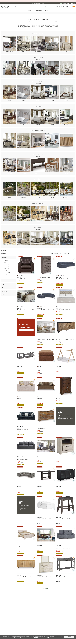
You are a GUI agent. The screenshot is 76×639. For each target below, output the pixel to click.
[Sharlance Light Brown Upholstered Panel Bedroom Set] (46, 338)
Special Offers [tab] (4, 291)
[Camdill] (66, 141)
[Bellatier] (38, 214)
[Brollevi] (38, 141)
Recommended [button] (66, 253)
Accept (69, 636)
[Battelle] (23, 166)
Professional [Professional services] (29, 10)
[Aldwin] (23, 69)
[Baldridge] (9, 166)
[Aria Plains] (9, 190)
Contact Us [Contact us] (73, 3)
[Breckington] (38, 166)
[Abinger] (23, 44)
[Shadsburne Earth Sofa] (46, 398)
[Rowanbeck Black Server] (65, 486)
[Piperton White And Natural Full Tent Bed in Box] (65, 366)
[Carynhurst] (52, 166)
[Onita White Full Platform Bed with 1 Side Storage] (46, 517)
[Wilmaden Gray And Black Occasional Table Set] (26, 366)
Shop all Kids (38, 107)
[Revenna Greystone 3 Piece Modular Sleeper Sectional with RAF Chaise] (26, 486)
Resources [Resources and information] (46, 10)
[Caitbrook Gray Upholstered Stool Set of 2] (65, 517)
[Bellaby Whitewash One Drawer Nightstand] (65, 456)
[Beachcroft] (38, 190)
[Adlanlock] (66, 44)
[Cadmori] (52, 141)
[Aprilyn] (52, 93)
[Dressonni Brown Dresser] (46, 427)
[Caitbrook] (66, 239)
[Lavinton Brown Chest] (65, 397)
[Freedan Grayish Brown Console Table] (65, 575)
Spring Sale (18, 280)
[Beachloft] (52, 190)
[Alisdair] (9, 93)
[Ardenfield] (66, 93)
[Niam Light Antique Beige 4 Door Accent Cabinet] (26, 575)
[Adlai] (52, 44)
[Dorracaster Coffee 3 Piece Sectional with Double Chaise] (46, 545)
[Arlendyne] (66, 69)
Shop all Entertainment (38, 132)
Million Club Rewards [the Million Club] (38, 10)
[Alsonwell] (38, 69)
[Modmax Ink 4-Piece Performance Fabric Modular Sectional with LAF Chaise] (65, 277)
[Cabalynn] (52, 239)
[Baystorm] (52, 117)
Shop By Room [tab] (4, 257)
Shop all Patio (38, 180)
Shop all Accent (38, 59)
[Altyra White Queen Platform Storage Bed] (65, 308)
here (48, 637)
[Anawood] (52, 69)
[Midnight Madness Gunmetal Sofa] (26, 428)
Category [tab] (3, 280)
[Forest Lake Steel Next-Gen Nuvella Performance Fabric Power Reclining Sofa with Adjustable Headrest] (65, 545)
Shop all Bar (38, 229)
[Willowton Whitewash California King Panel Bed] (26, 546)
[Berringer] (66, 214)
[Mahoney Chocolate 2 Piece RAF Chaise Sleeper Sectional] (26, 308)
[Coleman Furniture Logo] (5, 7)
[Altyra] (23, 93)
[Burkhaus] (38, 239)
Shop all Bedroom (38, 83)
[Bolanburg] (23, 141)
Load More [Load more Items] (45, 588)
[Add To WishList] (34, 258)
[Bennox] (52, 214)
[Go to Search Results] (46, 6)
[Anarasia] (38, 93)
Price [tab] (3, 287)
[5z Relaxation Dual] (9, 44)
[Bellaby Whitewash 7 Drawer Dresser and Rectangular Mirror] (46, 575)
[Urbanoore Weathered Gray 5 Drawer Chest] (46, 276)
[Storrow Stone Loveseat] (26, 398)
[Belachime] (66, 117)
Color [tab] (3, 284)
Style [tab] (3, 294)
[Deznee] (66, 166)
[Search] (30, 6)
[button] (52, 6)
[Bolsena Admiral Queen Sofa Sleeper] (26, 458)
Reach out (20, 509)
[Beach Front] (23, 190)
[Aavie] (9, 69)
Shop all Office (38, 156)
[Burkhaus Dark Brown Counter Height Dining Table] (46, 486)
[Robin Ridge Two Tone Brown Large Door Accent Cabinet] (65, 338)
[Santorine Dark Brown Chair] (26, 277)
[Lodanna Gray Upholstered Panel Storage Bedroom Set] (46, 456)
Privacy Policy (36, 637)
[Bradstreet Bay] (66, 190)
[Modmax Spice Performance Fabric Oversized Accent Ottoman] (46, 367)
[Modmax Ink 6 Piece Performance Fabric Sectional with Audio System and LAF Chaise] (46, 308)
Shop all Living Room (38, 34)
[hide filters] (3, 253)
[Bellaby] (9, 141)
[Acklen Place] (38, 44)
